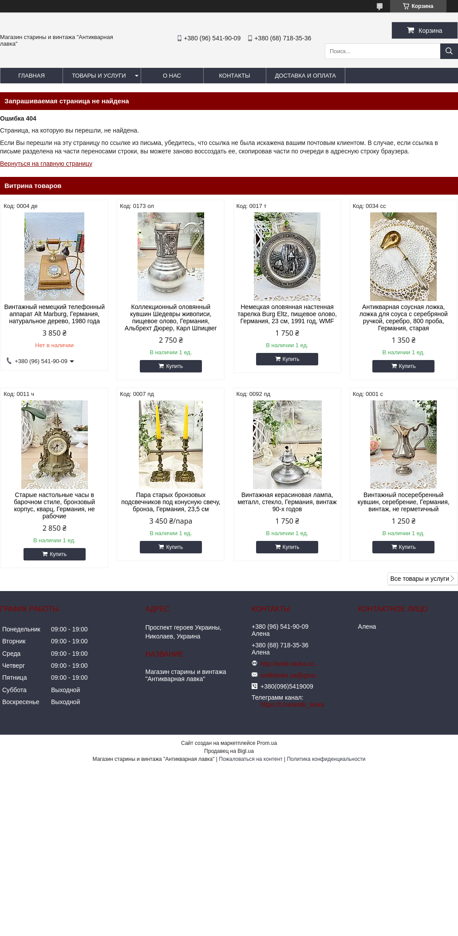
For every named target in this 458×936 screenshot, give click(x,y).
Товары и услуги (99, 75)
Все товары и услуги (419, 578)
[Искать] (449, 51)
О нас (172, 75)
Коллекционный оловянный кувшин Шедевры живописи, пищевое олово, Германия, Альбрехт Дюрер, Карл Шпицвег (171, 317)
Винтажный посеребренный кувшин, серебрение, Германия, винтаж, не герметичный (404, 502)
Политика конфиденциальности (326, 759)
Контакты (234, 75)
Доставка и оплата (305, 75)
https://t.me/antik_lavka (292, 704)
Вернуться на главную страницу (46, 163)
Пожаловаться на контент (250, 759)
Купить (174, 366)
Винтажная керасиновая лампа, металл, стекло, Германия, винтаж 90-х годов (286, 502)
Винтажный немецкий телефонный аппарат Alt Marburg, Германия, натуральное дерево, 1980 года (54, 314)
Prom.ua (267, 743)
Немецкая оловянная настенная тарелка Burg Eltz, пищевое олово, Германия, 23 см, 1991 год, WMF (287, 314)
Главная (31, 75)
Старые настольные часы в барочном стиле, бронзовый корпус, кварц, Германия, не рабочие (54, 505)
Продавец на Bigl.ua (229, 751)
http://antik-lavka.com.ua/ (292, 663)
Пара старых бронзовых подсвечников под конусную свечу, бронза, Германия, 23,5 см (170, 502)
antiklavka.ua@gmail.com (292, 675)
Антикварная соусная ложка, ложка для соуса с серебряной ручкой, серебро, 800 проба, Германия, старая (403, 317)
